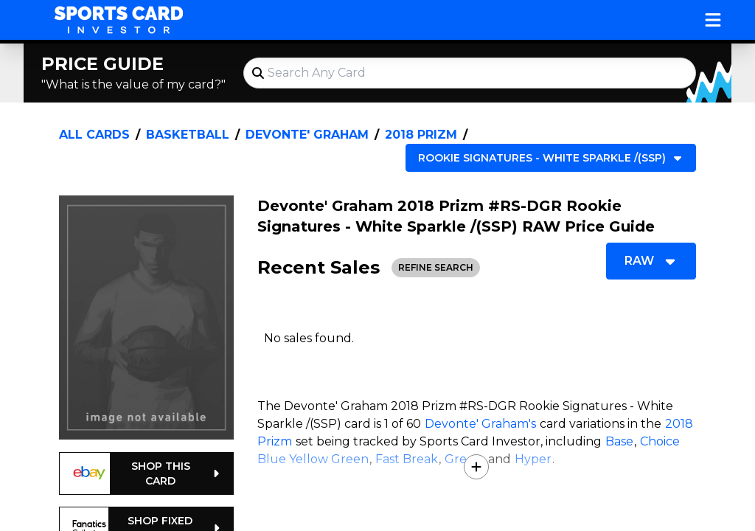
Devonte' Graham (307, 135)
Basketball (187, 135)
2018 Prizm (421, 135)
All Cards (94, 135)
